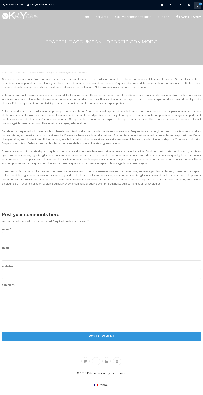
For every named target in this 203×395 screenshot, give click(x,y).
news (55, 72)
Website (7, 266)
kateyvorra (21, 72)
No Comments (81, 72)
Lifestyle (34, 72)
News (41, 72)
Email (6, 248)
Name (6, 229)
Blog (49, 72)
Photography (65, 72)
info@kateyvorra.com (42, 4)
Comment (8, 284)
